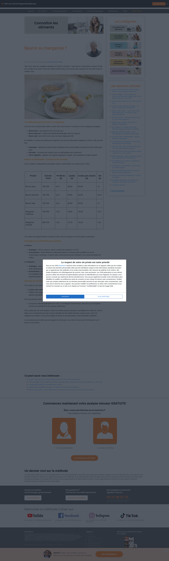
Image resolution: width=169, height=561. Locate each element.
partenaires (62, 266)
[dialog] (84, 280)
